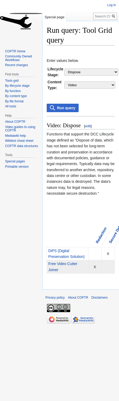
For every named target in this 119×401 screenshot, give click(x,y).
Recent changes (16, 65)
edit (88, 126)
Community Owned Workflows (18, 58)
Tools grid (11, 81)
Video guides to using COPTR (20, 129)
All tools (10, 106)
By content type (16, 96)
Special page (54, 17)
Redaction (101, 235)
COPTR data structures (21, 146)
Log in (111, 5)
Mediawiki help (15, 136)
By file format (14, 101)
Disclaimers (99, 297)
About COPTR (15, 122)
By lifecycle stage (17, 86)
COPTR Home (15, 51)
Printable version (16, 166)
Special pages (15, 161)
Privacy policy (55, 297)
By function (13, 91)
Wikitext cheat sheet (19, 141)
